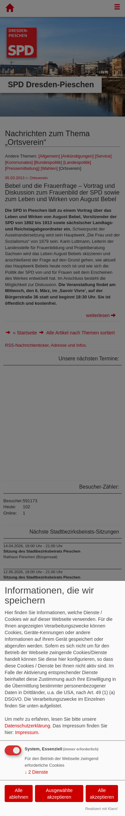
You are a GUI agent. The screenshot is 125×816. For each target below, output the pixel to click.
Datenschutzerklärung (27, 725)
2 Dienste (36, 772)
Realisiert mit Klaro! (101, 809)
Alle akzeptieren (102, 794)
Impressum (26, 732)
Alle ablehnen (18, 794)
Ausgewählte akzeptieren (59, 794)
